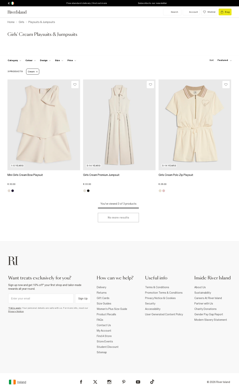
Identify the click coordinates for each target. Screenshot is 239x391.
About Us (200, 287)
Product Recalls (106, 314)
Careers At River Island (208, 298)
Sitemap (102, 352)
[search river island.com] (172, 12)
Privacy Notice (16, 311)
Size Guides (104, 303)
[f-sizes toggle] (59, 60)
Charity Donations (205, 308)
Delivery (101, 287)
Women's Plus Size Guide (112, 308)
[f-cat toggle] (14, 60)
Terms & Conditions (157, 287)
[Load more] (118, 217)
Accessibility (152, 308)
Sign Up (83, 298)
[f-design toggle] (45, 60)
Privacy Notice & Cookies (160, 298)
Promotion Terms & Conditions (164, 292)
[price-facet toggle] (72, 60)
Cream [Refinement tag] (33, 71)
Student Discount (108, 346)
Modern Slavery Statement (210, 319)
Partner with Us (203, 303)
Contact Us (104, 325)
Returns (102, 292)
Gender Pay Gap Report (208, 314)
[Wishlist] (75, 84)
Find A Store (104, 336)
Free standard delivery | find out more (86, 3)
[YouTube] (138, 381)
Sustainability (202, 292)
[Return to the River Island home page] (19, 12)
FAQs (100, 319)
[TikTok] (152, 381)
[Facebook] (81, 381)
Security (150, 303)
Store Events (105, 341)
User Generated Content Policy (164, 314)
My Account (104, 330)
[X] (95, 382)
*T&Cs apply (14, 308)
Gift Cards (103, 298)
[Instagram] (109, 381)
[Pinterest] (123, 381)
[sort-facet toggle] (219, 60)
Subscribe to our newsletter (152, 3)
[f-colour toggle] (31, 60)
